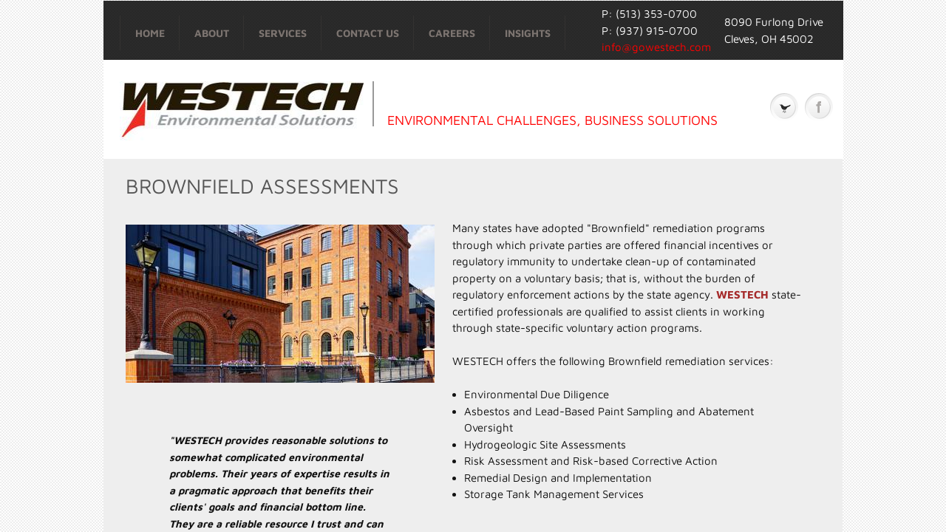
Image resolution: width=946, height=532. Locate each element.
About (211, 33)
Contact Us (367, 33)
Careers (452, 33)
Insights (528, 33)
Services (283, 33)
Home (150, 33)
